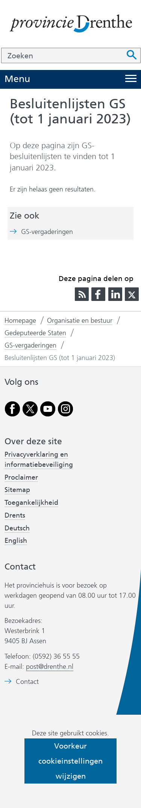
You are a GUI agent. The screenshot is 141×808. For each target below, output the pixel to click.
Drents (15, 515)
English (16, 540)
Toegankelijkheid (31, 502)
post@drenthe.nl (49, 666)
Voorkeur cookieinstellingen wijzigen (70, 761)
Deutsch (17, 528)
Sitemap (17, 490)
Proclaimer (21, 477)
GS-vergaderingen (47, 232)
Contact (27, 681)
